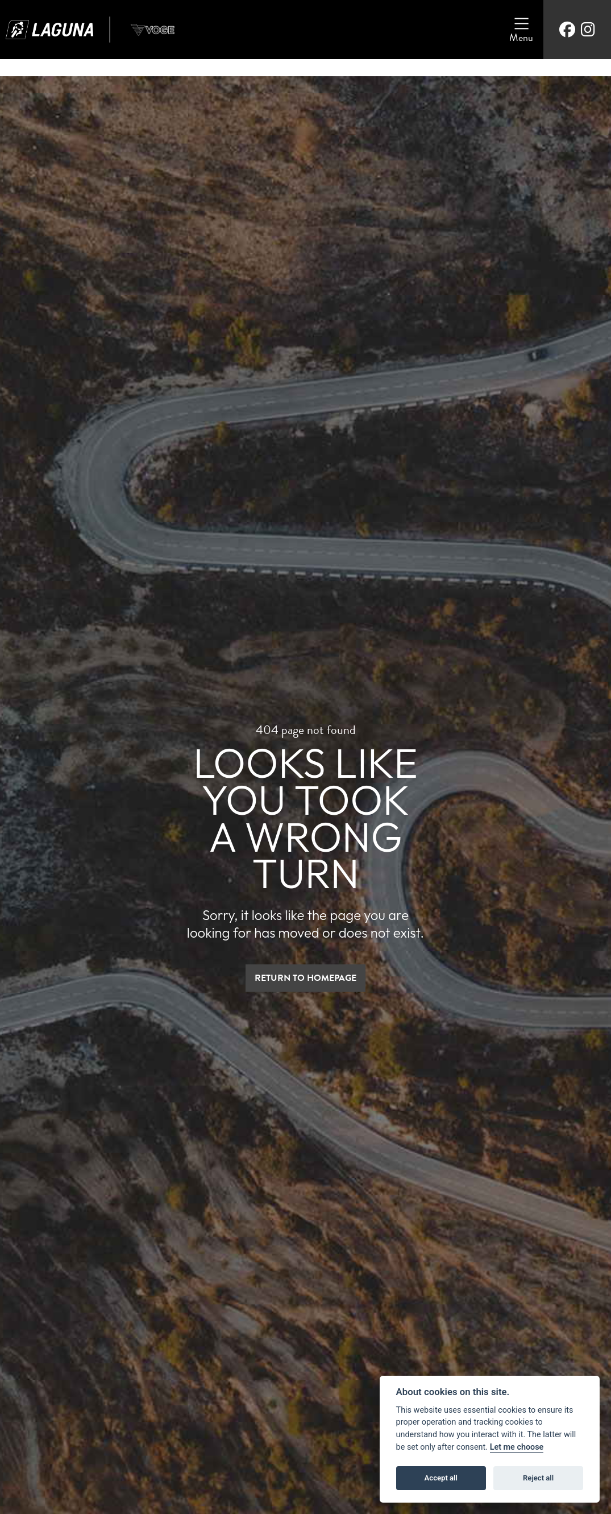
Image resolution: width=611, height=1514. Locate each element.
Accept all (441, 1478)
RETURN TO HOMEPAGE (305, 978)
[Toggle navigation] (521, 29)
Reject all (538, 1478)
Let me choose (517, 1447)
